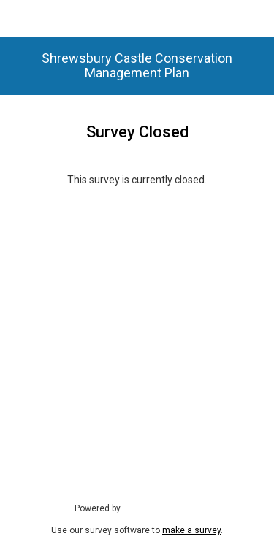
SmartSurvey (162, 507)
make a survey (191, 530)
